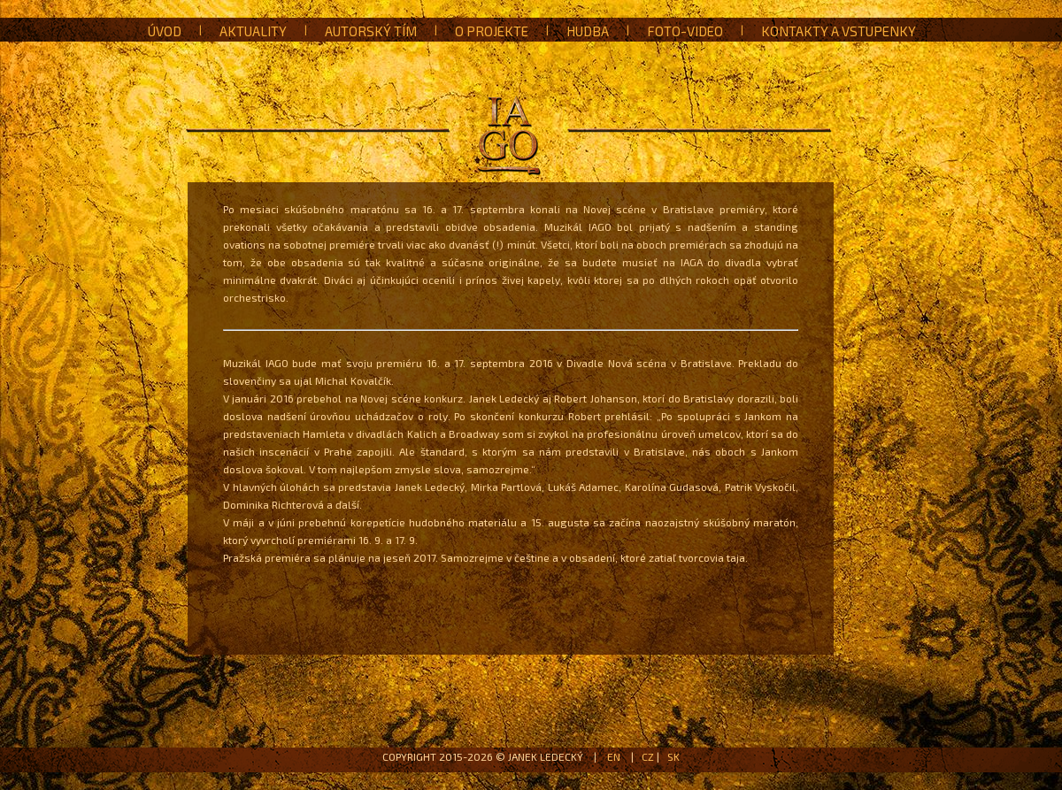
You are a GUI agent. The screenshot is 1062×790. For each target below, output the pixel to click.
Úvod (164, 31)
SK (673, 756)
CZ (648, 756)
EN (613, 756)
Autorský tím (371, 31)
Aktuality (253, 31)
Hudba (587, 31)
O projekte (491, 31)
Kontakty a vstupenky (838, 31)
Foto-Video (685, 31)
